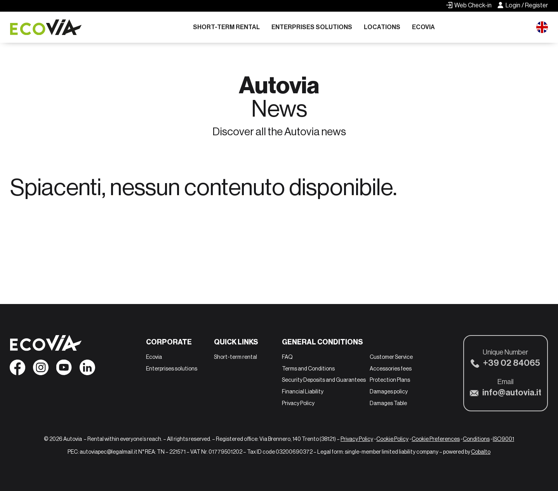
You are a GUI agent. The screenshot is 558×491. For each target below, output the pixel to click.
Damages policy (389, 391)
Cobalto (480, 452)
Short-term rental (226, 27)
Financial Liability (302, 391)
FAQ (287, 357)
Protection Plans (390, 380)
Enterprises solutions (311, 27)
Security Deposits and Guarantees (324, 380)
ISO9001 (503, 439)
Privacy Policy (298, 403)
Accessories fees (391, 368)
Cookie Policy (392, 439)
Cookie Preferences (436, 439)
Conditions (476, 439)
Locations (382, 27)
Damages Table (388, 403)
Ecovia (423, 27)
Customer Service (391, 357)
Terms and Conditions (308, 368)
